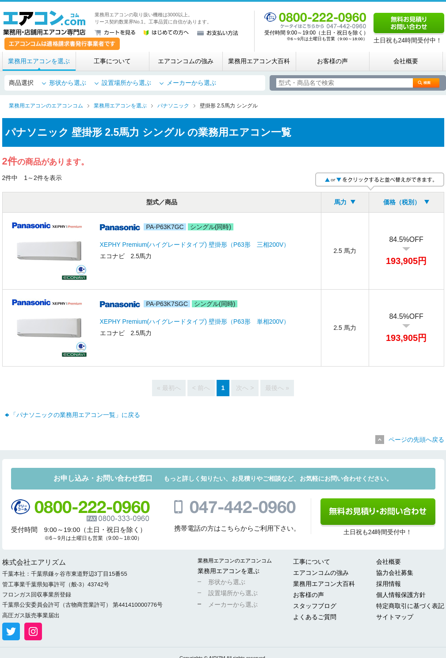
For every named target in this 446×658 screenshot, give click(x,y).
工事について (112, 61)
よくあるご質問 (314, 616)
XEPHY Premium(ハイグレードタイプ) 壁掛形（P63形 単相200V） (195, 321)
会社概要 (405, 61)
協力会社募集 (394, 572)
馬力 (340, 202)
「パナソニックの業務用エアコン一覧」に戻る (75, 414)
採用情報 (388, 583)
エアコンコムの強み (185, 61)
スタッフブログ (314, 605)
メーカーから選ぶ (191, 82)
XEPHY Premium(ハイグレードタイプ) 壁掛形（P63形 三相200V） (195, 244)
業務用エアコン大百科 (259, 61)
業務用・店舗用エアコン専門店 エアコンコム (44, 23)
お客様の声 (332, 61)
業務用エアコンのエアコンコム (235, 561)
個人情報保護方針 (401, 594)
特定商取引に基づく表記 (410, 605)
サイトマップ (394, 616)
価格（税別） (401, 202)
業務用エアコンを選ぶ (39, 61)
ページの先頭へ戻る (416, 439)
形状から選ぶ (67, 82)
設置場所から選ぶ (126, 82)
